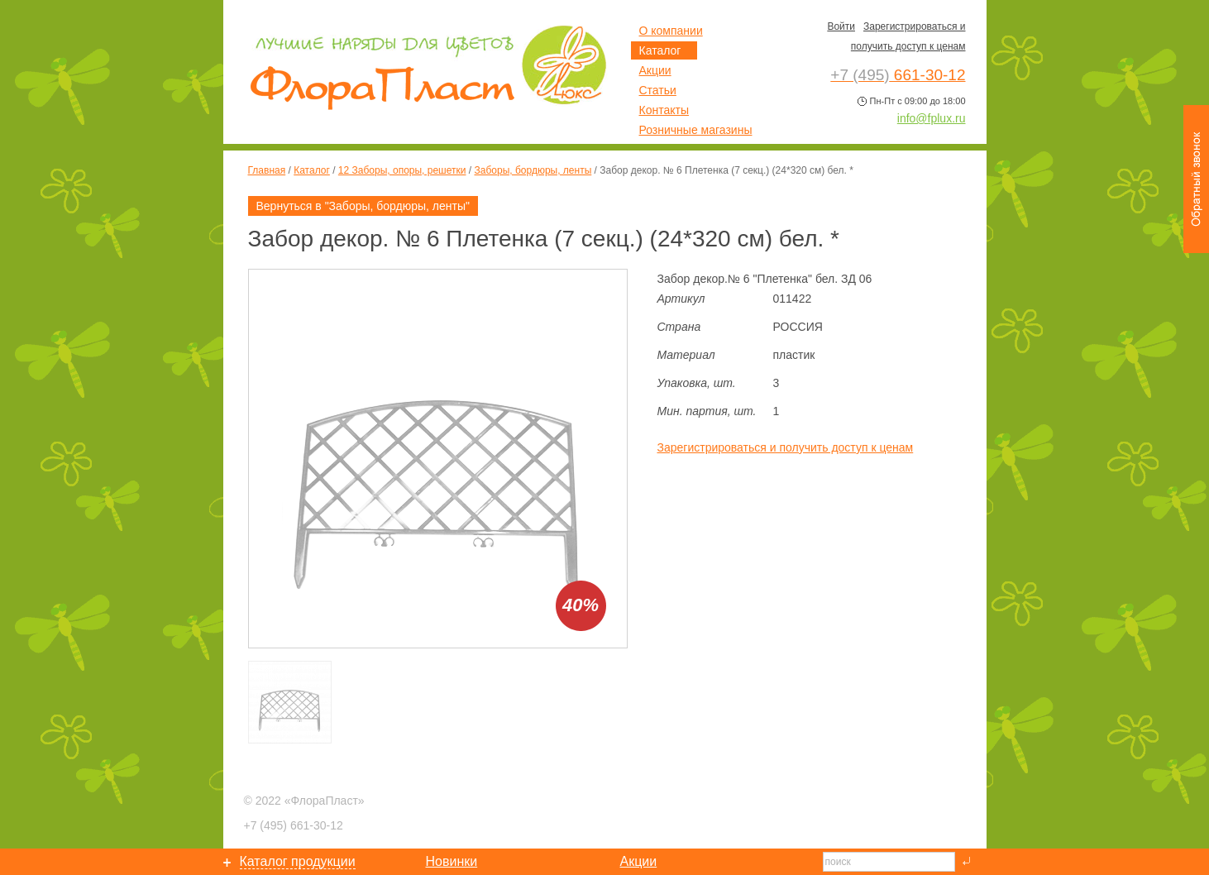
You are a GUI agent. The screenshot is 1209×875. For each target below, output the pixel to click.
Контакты (664, 110)
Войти (841, 26)
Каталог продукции (298, 861)
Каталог (312, 170)
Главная (267, 170)
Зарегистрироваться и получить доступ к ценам (785, 447)
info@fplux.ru (931, 118)
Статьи (657, 90)
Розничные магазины (696, 129)
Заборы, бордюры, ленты (533, 170)
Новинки (452, 861)
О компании (671, 30)
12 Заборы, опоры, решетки (402, 170)
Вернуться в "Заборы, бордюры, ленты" (363, 206)
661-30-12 (293, 825)
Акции (655, 70)
